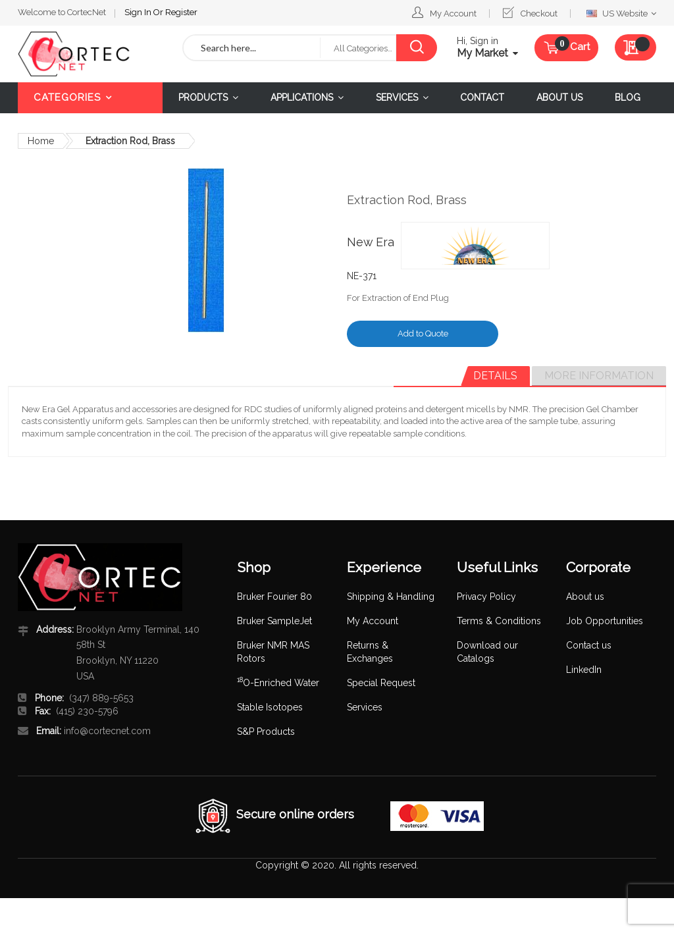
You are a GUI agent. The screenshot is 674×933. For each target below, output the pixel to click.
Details (495, 375)
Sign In (138, 12)
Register (181, 12)
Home (41, 141)
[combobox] (252, 48)
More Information (599, 375)
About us (585, 596)
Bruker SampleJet (274, 621)
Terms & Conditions (499, 621)
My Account (453, 13)
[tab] (495, 376)
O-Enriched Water (278, 683)
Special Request (381, 683)
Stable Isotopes (270, 707)
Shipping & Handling (390, 596)
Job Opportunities (604, 621)
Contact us (588, 645)
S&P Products (266, 731)
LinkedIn (584, 669)
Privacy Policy (486, 596)
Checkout (539, 13)
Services (364, 707)
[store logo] (90, 54)
